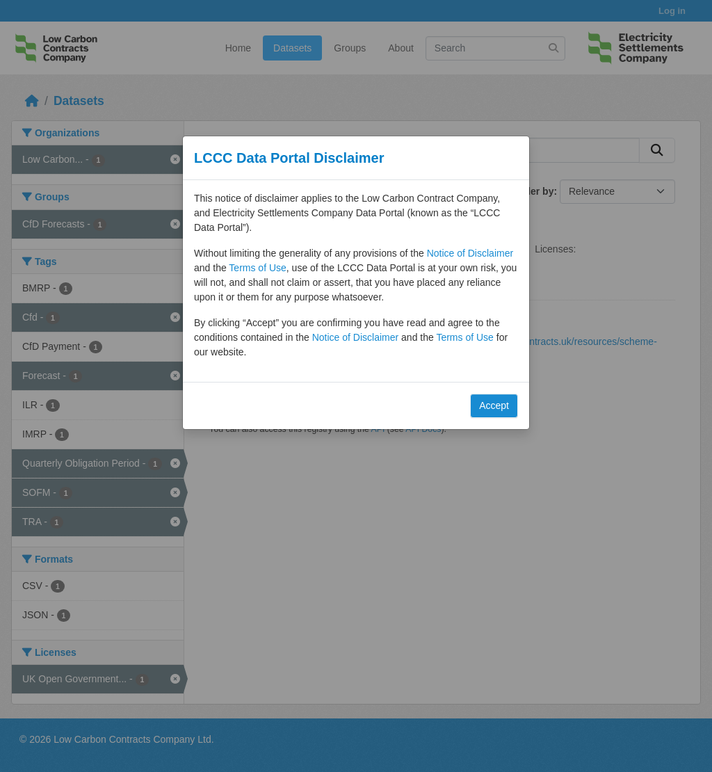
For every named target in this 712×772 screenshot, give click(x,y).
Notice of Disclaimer (470, 253)
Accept (494, 405)
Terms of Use (257, 267)
